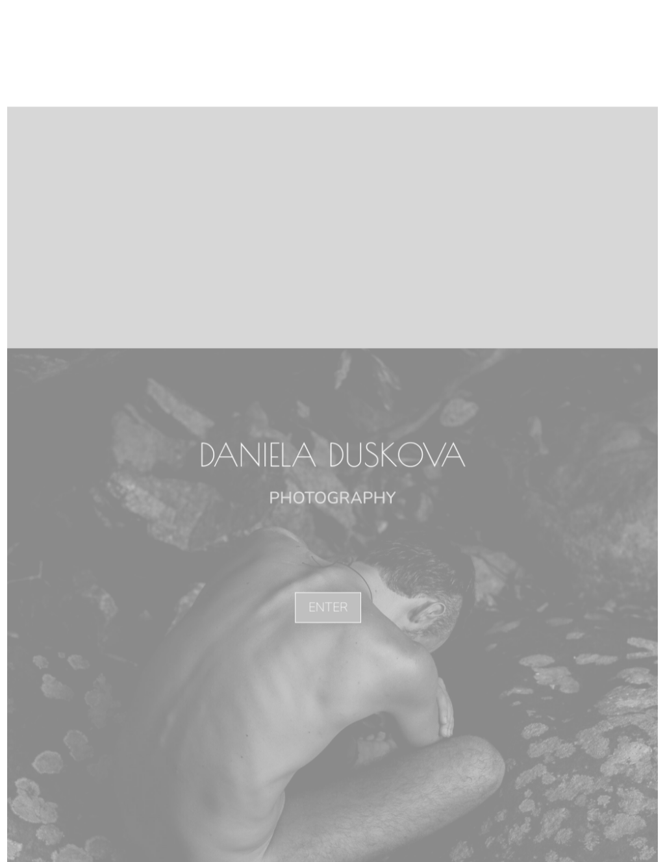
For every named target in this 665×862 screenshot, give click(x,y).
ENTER (327, 606)
